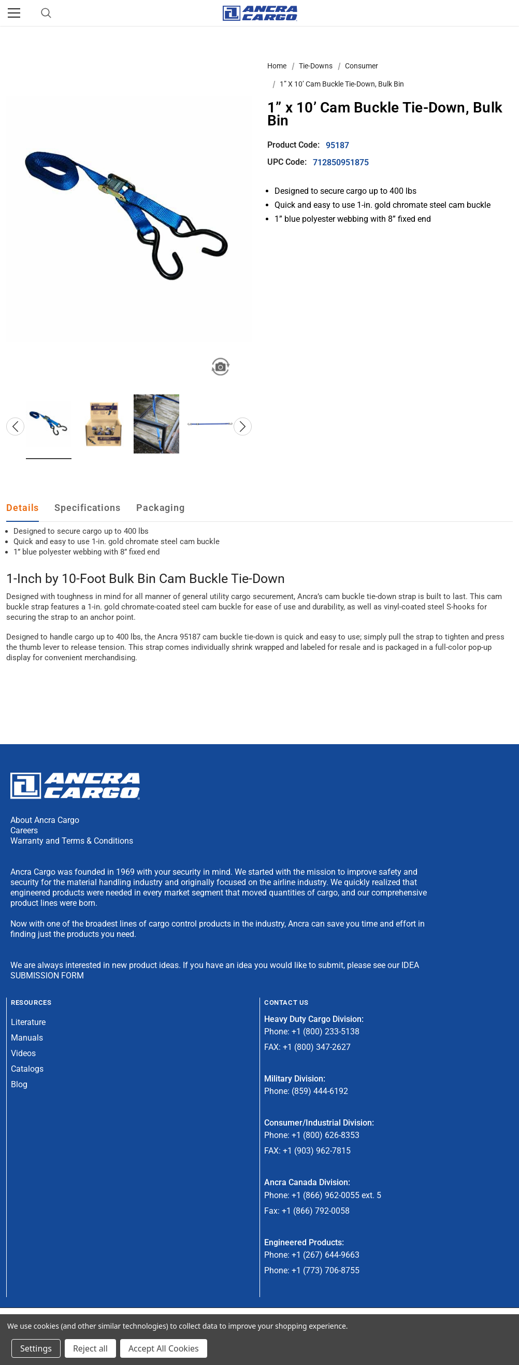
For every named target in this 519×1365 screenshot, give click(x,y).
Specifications (87, 507)
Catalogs (27, 1069)
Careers (24, 830)
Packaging (160, 507)
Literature (28, 1022)
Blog (19, 1084)
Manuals (27, 1038)
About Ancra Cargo (44, 820)
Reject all (90, 1348)
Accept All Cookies (163, 1348)
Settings (36, 1348)
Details (22, 507)
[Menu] (14, 13)
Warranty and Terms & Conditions (71, 841)
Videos (23, 1053)
